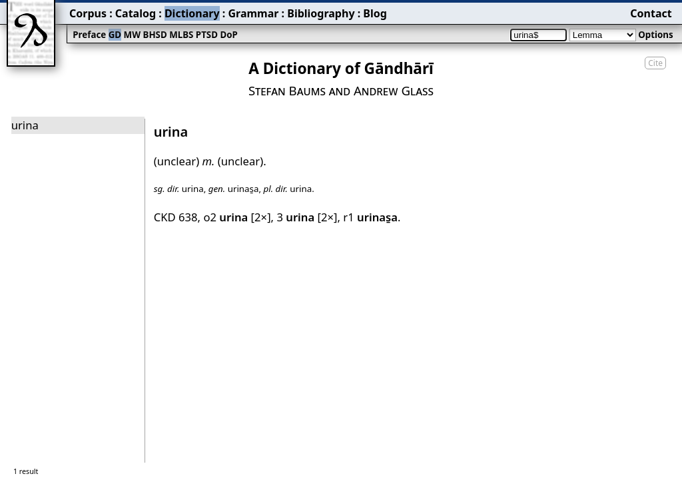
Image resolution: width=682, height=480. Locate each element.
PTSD (207, 35)
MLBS (181, 35)
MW (132, 35)
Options (655, 35)
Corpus (88, 13)
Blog (375, 13)
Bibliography (320, 13)
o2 (225, 217)
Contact (650, 13)
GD (115, 35)
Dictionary (192, 13)
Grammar (253, 13)
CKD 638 (176, 217)
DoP (228, 35)
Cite (655, 63)
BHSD (155, 35)
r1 (370, 217)
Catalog (135, 13)
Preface (89, 35)
